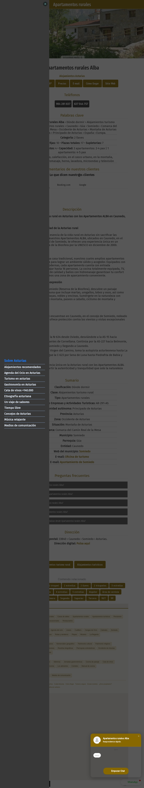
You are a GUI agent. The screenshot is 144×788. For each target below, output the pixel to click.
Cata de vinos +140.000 (18, 390)
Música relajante (14, 419)
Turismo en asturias (17, 378)
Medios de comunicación (20, 425)
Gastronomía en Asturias (20, 384)
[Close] (45, 4)
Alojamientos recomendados (22, 367)
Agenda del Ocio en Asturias (22, 373)
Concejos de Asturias (17, 413)
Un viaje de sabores (16, 402)
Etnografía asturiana (17, 396)
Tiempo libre (12, 408)
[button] (138, 736)
